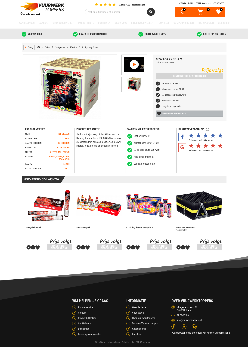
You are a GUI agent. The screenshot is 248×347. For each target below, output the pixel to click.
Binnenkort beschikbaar (189, 76)
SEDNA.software (143, 342)
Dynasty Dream (92, 47)
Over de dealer (139, 307)
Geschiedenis (139, 328)
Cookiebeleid (84, 323)
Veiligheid (223, 22)
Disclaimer (83, 328)
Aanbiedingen (27, 22)
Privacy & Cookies (87, 318)
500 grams (60, 47)
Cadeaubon (186, 3)
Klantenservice (85, 307)
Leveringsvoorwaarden (89, 334)
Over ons (201, 3)
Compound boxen (184, 22)
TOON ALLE (163, 22)
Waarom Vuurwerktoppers (145, 323)
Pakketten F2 (86, 22)
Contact (219, 3)
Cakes (42, 22)
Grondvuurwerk (62, 22)
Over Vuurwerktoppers (143, 318)
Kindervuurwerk (141, 22)
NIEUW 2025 (121, 22)
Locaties (136, 334)
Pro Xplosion (206, 22)
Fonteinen (104, 22)
